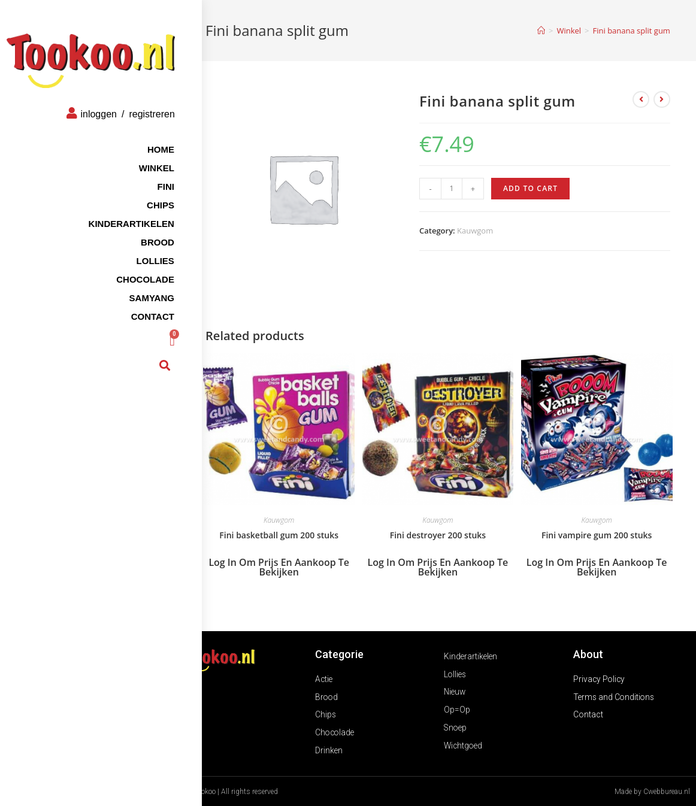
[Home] (541, 30)
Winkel (135, 157)
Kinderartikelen (110, 213)
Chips (139, 194)
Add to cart (530, 188)
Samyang (130, 287)
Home (139, 139)
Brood (136, 231)
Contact (131, 306)
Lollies (134, 250)
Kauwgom (475, 230)
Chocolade (124, 268)
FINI (145, 176)
